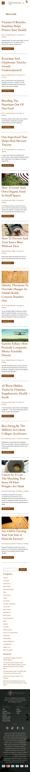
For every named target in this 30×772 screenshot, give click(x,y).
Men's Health (7, 609)
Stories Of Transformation (10, 632)
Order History (6, 719)
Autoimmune (6, 583)
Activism (5, 578)
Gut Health (6, 601)
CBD (4, 592)
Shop (18, 713)
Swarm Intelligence (8, 641)
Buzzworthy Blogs (8, 589)
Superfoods (6, 635)
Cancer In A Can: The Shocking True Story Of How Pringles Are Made (13, 480)
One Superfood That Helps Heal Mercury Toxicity (14, 141)
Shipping (4, 711)
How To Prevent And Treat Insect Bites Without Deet (15, 242)
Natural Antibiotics (8, 618)
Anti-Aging (6, 580)
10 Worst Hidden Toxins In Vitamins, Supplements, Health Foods (15, 391)
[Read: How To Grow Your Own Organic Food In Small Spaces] (15, 179)
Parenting (6, 627)
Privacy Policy (6, 720)
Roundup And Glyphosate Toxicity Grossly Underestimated (14, 64)
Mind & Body (6, 615)
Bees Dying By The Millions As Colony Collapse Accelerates (14, 430)
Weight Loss (6, 647)
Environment (6, 595)
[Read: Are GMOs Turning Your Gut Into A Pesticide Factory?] (15, 523)
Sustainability (7, 638)
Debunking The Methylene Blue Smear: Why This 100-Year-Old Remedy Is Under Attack (15, 683)
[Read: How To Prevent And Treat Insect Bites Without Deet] (15, 230)
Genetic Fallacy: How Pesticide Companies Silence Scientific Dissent (15, 349)
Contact (4, 715)
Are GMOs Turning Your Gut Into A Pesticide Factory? (14, 535)
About (18, 709)
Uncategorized (7, 644)
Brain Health (6, 586)
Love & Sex (6, 606)
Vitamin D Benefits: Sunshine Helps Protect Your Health (14, 26)
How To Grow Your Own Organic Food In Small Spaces (14, 191)
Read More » (7, 48)
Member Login (6, 717)
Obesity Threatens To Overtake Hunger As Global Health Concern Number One (15, 293)
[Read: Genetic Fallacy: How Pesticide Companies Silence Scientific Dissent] (15, 335)
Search (22, 569)
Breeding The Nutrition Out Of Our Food (13, 104)
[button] (23, 3)
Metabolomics (7, 612)
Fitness (5, 598)
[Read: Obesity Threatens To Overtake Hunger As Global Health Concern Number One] (15, 277)
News (4, 621)
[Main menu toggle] (3, 3)
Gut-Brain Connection (9, 604)
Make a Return (6, 713)
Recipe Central (7, 630)
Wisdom (19, 711)
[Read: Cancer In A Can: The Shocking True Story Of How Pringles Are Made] (15, 466)
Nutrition (5, 624)
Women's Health (8, 650)
